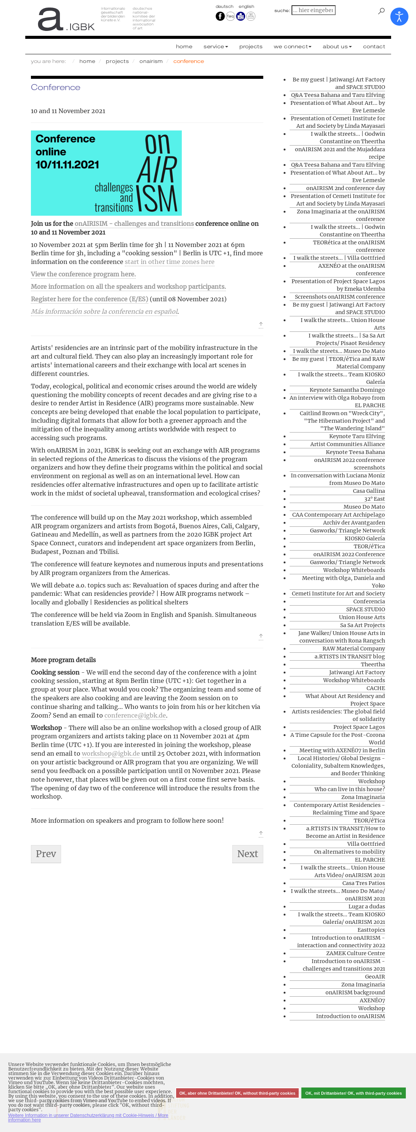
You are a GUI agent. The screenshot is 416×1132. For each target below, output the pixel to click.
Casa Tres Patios (363, 883)
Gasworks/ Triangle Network (347, 530)
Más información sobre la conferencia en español (104, 311)
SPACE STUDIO (365, 609)
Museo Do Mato (364, 506)
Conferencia (369, 601)
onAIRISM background (355, 992)
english (246, 6)
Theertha (373, 664)
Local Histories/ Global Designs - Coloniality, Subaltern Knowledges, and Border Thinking (338, 766)
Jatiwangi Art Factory (357, 672)
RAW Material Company (353, 648)
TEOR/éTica (369, 546)
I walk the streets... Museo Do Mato (339, 351)
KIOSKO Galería (365, 538)
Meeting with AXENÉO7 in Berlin (342, 750)
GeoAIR (375, 976)
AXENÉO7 (372, 1000)
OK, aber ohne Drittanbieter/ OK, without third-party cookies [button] (237, 1093)
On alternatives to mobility (349, 851)
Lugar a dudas (366, 906)
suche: (282, 10)
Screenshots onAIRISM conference (340, 296)
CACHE (376, 688)
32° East (374, 498)
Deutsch (225, 6)
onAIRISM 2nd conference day (345, 188)
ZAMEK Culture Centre (355, 953)
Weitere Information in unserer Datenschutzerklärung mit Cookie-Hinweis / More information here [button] (88, 1118)
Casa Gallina (369, 491)
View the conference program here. (83, 274)
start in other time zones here (170, 261)
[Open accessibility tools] (399, 17)
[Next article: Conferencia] (247, 854)
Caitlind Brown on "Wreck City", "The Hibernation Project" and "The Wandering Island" (342, 421)
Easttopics (371, 929)
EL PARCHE (370, 859)
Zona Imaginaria (363, 797)
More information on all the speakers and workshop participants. (128, 286)
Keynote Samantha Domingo (347, 390)
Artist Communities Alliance (347, 444)
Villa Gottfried (366, 844)
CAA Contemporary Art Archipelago (338, 514)
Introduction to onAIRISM (350, 1016)
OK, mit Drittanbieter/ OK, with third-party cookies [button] (353, 1093)
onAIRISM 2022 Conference (349, 554)
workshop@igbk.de (111, 753)
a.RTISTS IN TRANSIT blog (350, 656)
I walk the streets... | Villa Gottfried (339, 258)
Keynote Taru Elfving (357, 436)
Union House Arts (362, 617)
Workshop (371, 781)
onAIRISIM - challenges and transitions (134, 223)
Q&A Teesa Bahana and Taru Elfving (338, 95)
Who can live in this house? (350, 789)
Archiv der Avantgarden (354, 522)
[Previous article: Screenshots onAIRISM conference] (46, 854)
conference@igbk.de (135, 715)
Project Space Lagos (359, 727)
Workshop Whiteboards (354, 570)
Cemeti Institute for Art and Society (338, 593)
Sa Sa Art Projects (362, 625)
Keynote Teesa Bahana (355, 452)
